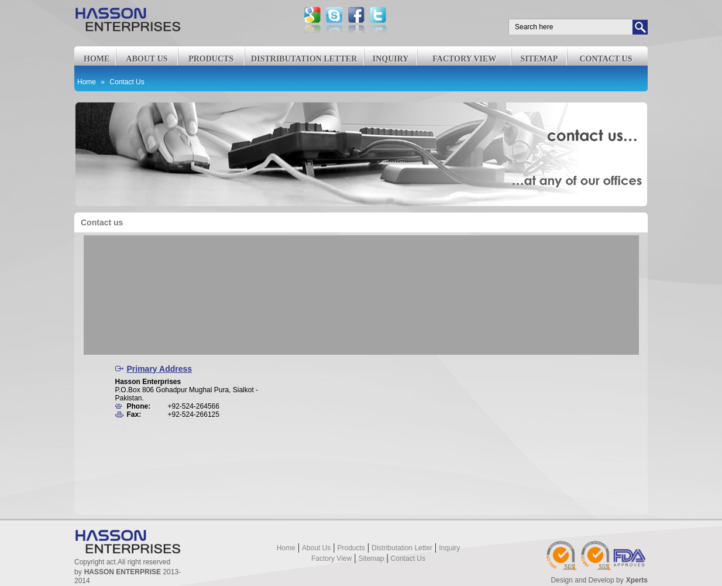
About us (147, 58)
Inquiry (391, 58)
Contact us (605, 58)
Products (210, 58)
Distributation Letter (304, 58)
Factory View (464, 58)
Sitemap (539, 58)
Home (96, 58)
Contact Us (126, 82)
